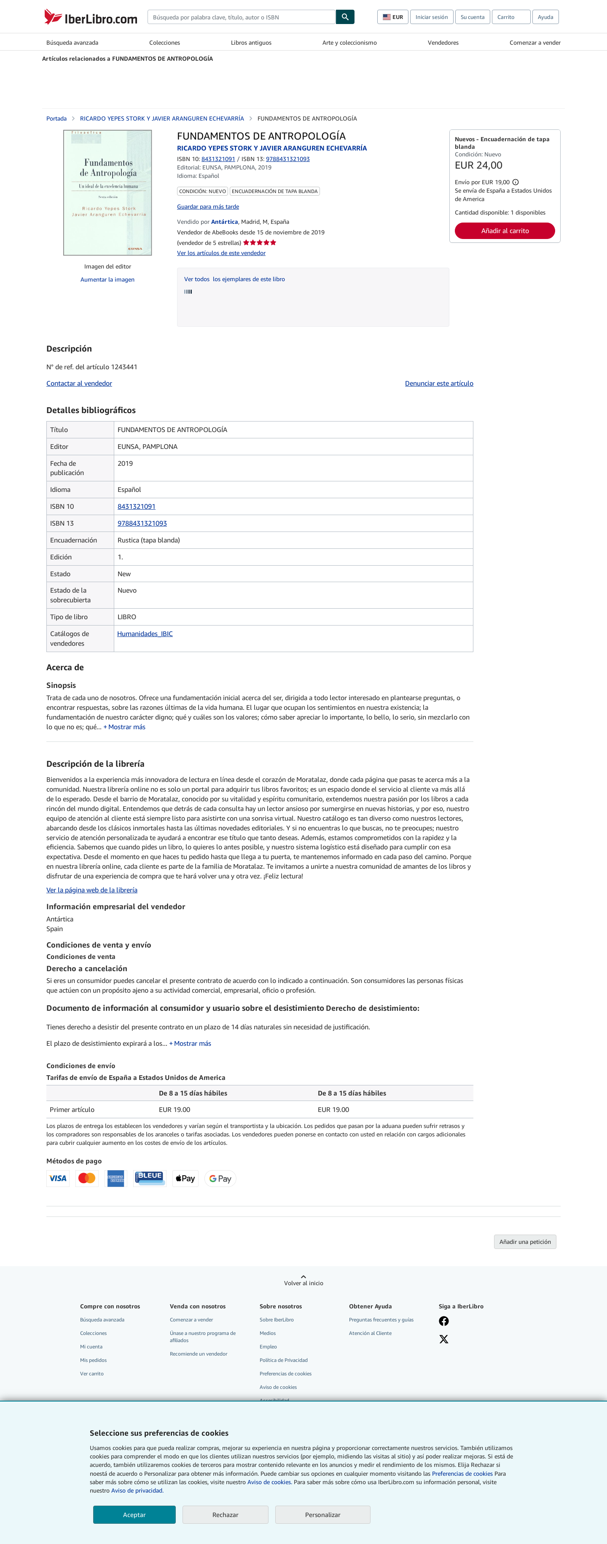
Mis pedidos (93, 1360)
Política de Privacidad (284, 1360)
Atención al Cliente (370, 1333)
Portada (56, 118)
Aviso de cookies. (269, 1481)
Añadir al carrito (505, 230)
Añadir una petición (525, 1241)
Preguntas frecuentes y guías (381, 1319)
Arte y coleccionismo (349, 42)
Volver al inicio (303, 1282)
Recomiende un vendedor (198, 1354)
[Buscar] (345, 17)
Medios (268, 1333)
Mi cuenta (91, 1346)
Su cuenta (473, 16)
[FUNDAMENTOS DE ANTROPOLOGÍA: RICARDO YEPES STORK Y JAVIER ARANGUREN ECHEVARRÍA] (107, 192)
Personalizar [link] (323, 1514)
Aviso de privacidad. (137, 1490)
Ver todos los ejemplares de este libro (234, 278)
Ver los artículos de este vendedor (221, 252)
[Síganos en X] (444, 1340)
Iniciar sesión (432, 16)
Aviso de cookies (278, 1387)
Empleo (268, 1346)
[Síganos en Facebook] (444, 1322)
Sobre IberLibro (277, 1319)
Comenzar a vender (535, 42)
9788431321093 (142, 523)
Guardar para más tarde (208, 206)
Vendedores (443, 42)
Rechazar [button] (225, 1514)
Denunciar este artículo (439, 383)
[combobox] (242, 17)
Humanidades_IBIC (145, 633)
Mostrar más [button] (126, 726)
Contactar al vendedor (79, 383)
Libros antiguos (251, 42)
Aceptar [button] (134, 1514)
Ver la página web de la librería (91, 890)
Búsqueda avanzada (72, 42)
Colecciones (164, 42)
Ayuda (545, 16)
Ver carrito (92, 1373)
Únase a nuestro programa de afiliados (203, 1336)
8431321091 (218, 158)
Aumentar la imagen (107, 279)
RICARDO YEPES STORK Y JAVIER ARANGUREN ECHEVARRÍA (162, 118)
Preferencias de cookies (462, 1473)
